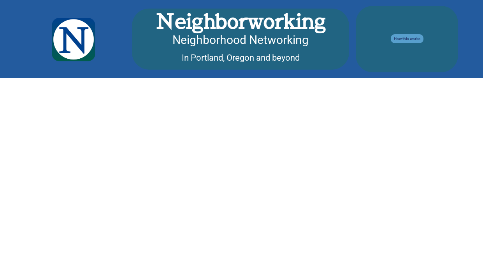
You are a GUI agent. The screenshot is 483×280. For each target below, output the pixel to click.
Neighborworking (240, 21)
